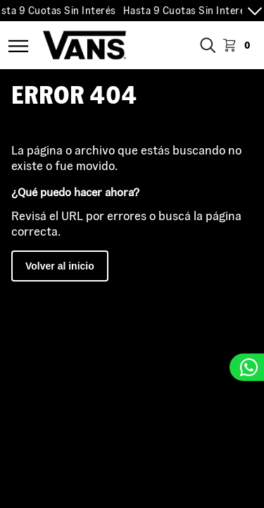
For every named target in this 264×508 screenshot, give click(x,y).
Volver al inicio (59, 266)
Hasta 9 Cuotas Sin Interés (188, 11)
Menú (18, 45)
